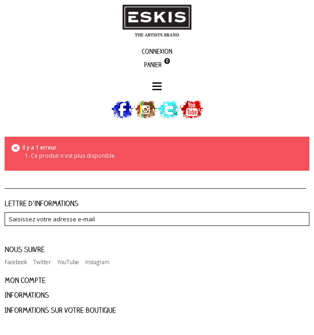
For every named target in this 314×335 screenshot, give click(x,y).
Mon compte (25, 280)
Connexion (157, 51)
